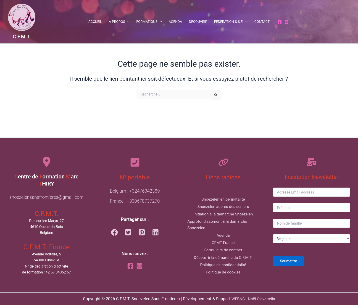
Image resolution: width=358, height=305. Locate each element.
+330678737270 (143, 191)
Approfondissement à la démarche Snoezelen (216, 221)
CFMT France (223, 242)
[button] (127, 21)
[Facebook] (280, 22)
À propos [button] (119, 21)
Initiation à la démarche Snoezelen (223, 208)
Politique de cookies (223, 278)
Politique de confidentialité (223, 269)
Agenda (175, 22)
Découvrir (198, 22)
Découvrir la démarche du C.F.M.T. (223, 260)
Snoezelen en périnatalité (223, 190)
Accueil (95, 22)
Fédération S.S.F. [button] (230, 21)
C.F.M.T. (22, 37)
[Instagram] (286, 22)
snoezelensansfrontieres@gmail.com (46, 187)
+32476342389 (144, 180)
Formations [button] (149, 21)
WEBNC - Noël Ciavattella (253, 299)
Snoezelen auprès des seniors (223, 199)
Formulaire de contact (223, 251)
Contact (262, 22)
